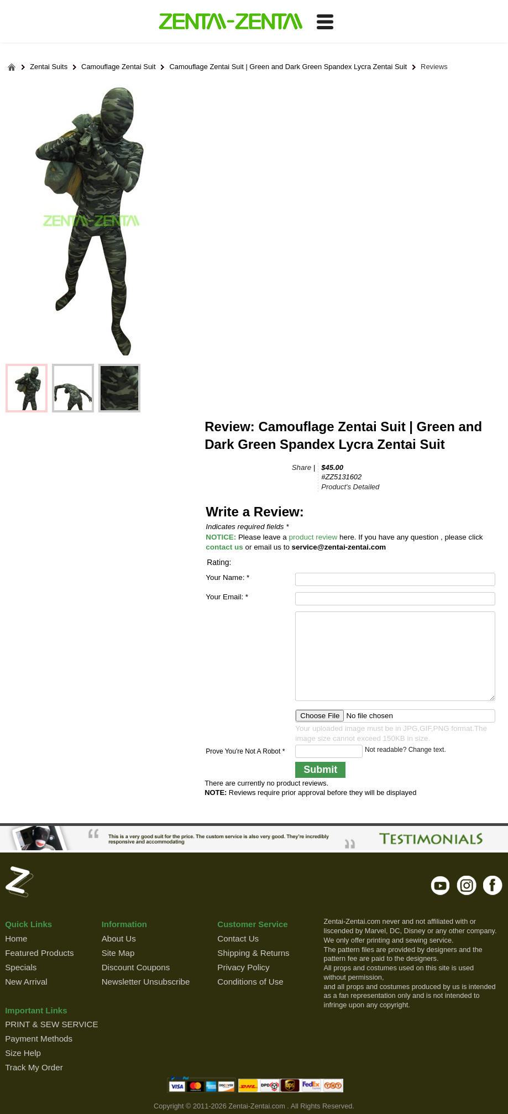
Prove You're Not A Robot (245, 751)
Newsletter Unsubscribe (146, 981)
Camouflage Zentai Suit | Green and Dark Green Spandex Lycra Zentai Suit (288, 67)
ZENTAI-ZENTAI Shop (230, 22)
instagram (467, 885)
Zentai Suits (48, 67)
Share (301, 467)
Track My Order (33, 1067)
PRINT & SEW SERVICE (51, 1024)
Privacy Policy (243, 967)
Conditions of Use (250, 981)
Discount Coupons (136, 967)
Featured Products (39, 953)
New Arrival (26, 981)
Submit (320, 769)
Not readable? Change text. (405, 750)
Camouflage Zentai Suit (118, 67)
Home (16, 938)
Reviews (434, 67)
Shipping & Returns (253, 953)
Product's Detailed (350, 487)
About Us (119, 938)
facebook (493, 885)
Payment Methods (38, 1038)
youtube (441, 885)
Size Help (23, 1053)
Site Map (118, 953)
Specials (20, 967)
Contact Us (238, 938)
